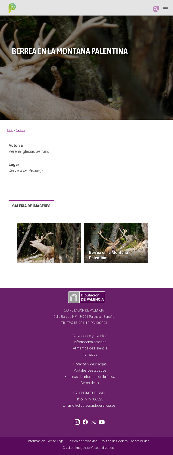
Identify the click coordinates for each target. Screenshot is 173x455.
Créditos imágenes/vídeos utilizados (88, 448)
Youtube (101, 421)
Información (36, 441)
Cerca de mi (90, 383)
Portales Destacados (90, 370)
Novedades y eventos (90, 336)
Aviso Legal (56, 441)
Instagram (78, 421)
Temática (90, 354)
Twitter (94, 421)
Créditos (20, 130)
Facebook (86, 421)
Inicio (10, 130)
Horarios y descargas (90, 364)
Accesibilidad (140, 441)
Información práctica (90, 342)
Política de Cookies (114, 441)
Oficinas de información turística (90, 377)
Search (155, 9)
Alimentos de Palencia (90, 348)
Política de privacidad (82, 441)
